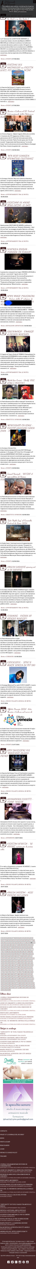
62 (23, 947)
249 (23, 988)
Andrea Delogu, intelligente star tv (18, 1232)
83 (15, 952)
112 (2, 958)
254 (6, 990)
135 (9, 963)
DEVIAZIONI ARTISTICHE (15, 326)
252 (33, 988)
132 (31, 961)
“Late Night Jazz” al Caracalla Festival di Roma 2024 (19, 522)
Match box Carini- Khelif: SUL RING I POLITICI (20, 381)
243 (2, 988)
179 (22, 972)
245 (9, 988)
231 (30, 983)
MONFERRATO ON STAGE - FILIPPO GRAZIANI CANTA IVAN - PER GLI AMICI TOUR (17, 428)
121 (30, 958)
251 (30, 988)
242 (33, 985)
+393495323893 (13, 1243)
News (3, 59)
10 (19, 938)
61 (20, 947)
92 (7, 954)
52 (29, 945)
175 (9, 972)
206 (12, 979)
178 (19, 972)
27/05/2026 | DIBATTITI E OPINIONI (10, 1047)
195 (9, 976)
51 (27, 945)
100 (29, 954)
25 (25, 940)
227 (16, 983)
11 (22, 938)
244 (6, 988)
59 (15, 947)
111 (31, 956)
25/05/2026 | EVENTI (6, 1055)
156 (12, 967)
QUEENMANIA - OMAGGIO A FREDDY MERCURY (20, 333)
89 (31, 952)
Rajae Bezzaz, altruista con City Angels (15, 1053)
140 (25, 963)
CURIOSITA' (10, 656)
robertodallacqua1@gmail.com (26, 1243)
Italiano (3, 1156)
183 (2, 974)
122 (33, 958)
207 (16, 979)
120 (27, 958)
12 (24, 938)
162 (31, 967)
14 (29, 938)
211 (29, 979)
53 (32, 945)
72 (18, 949)
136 (12, 963)
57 (10, 947)
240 (26, 985)
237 (16, 985)
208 (19, 979)
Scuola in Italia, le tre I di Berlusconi (15, 1045)
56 (7, 947)
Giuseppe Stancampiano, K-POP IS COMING (15, 1042)
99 (26, 954)
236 (12, 985)
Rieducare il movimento (18, 1013)
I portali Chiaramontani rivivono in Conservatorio (18, 1165)
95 (15, 954)
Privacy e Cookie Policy (8, 1152)
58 (13, 947)
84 (18, 952)
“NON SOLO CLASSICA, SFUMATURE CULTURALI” (20, 157)
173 (2, 972)
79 (4, 952)
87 (26, 952)
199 (22, 976)
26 (28, 940)
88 (29, 952)
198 (18, 976)
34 (15, 943)
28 (33, 940)
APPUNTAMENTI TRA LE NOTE (17, 194)
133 (2, 963)
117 (17, 958)
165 (9, 970)
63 (26, 947)
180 (26, 972)
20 (12, 940)
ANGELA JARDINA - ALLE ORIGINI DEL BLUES (20, 894)
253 (2, 990)
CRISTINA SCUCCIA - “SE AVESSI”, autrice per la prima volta (16, 846)
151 (29, 965)
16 (1, 940)
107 (18, 956)
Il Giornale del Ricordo (8, 1241)
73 (21, 949)
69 (10, 949)
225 (9, 983)
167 (15, 970)
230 (26, 983)
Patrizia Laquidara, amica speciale (13, 1038)
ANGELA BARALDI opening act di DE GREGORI (21, 568)
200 (25, 976)
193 (2, 976)
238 (19, 985)
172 (31, 970)
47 (16, 945)
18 (7, 940)
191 (28, 974)
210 (26, 979)
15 (32, 938)
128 (18, 961)
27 (31, 940)
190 (25, 974)
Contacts (3, 1131)
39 (29, 943)
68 (7, 949)
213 (2, 981)
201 (28, 976)
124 (5, 961)
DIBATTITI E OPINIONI (14, 419)
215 (9, 981)
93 (10, 954)
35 (18, 943)
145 (9, 965)
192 (31, 974)
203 (2, 979)
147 (16, 965)
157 (15, 967)
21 (14, 940)
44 (7, 945)
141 (28, 963)
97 (20, 954)
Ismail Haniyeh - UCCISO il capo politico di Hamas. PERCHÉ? (16, 476)
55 (4, 947)
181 (29, 972)
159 (22, 967)
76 (29, 949)
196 (12, 976)
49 (21, 945)
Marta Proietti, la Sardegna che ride (14, 1049)
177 (16, 972)
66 (2, 949)
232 (33, 983)
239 (23, 985)
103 (5, 956)
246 (13, 988)
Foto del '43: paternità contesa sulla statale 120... (18, 1190)
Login (2, 1149)
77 (32, 949)
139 (22, 963)
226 (12, 983)
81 (10, 952)
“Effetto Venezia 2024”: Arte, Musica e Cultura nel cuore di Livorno (16, 712)
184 (5, 974)
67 (4, 949)
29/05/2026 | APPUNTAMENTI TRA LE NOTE (13, 1035)
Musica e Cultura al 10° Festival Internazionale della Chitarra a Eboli (17, 114)
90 (2, 954)
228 (19, 983)
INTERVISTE (10, 838)
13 (27, 938)
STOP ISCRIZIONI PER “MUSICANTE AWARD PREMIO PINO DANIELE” (15, 753)
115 (11, 958)
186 (12, 974)
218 (18, 981)
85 (21, 952)
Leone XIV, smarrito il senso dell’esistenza (18, 1004)
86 (23, 952)
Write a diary (5, 1142)
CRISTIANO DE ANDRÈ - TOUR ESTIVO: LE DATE (19, 204)
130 (25, 961)
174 (5, 972)
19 (9, 940)
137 (15, 963)
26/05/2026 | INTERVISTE (7, 1051)
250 (27, 988)
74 (24, 949)
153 (2, 967)
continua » (3, 55)
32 (10, 943)
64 (29, 947)
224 (6, 983)
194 (5, 976)
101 (32, 954)
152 (32, 965)
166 (12, 970)
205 (9, 979)
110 (28, 956)
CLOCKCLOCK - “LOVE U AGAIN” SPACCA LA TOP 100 (21, 663)
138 (18, 963)
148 (19, 965)
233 (2, 985)
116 (14, 958)
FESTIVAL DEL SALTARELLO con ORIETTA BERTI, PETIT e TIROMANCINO (16, 67)
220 (25, 981)
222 (32, 981)
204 (6, 979)
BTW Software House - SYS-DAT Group (14, 1255)
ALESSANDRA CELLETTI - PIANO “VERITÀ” (20, 800)
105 (12, 956)
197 (15, 976)
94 (12, 954)
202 (32, 976)
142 (31, 963)
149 (22, 965)
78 (2, 952)
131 (28, 961)
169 (22, 970)
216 (12, 981)
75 (26, 949)
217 (15, 981)
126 (12, 961)
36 (20, 943)
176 (12, 972)
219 (22, 981)
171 (28, 970)
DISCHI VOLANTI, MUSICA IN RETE (18, 701)
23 (20, 940)
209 (23, 979)
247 (16, 988)
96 (18, 954)
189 (22, 974)
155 (9, 967)
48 (19, 945)
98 (23, 954)
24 (22, 940)
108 (22, 956)
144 (5, 965)
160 (25, 967)
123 (2, 961)
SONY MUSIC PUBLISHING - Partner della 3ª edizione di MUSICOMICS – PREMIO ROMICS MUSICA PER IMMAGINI (17, 300)
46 (13, 945)
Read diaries (4, 1145)
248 (20, 988)
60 (18, 947)
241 (30, 985)
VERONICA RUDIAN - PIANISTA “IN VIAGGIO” (19, 250)
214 (5, 981)
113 (5, 958)
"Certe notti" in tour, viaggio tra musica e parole (18, 1206)
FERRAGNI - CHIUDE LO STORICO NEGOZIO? (19, 617)
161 (28, 967)
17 (4, 940)
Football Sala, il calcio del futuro (18, 1195)
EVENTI (8, 59)
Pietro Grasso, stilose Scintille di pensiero (18, 1017)
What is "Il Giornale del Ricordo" (12, 1134)
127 (15, 961)
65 (31, 947)
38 (26, 943)
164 (5, 970)
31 (7, 943)
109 (25, 956)
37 (23, 943)
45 (10, 945)
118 (20, 958)
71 (15, 949)
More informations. (20, 11)
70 (13, 949)
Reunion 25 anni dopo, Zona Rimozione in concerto (18, 1176)
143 (2, 965)
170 (25, 970)
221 (28, 981)
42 (2, 945)
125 (9, 961)
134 (5, 963)
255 (9, 990)
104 (9, 956)
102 (2, 956)
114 (8, 958)
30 (4, 943)
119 (24, 958)
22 (17, 940)
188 (18, 974)
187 (15, 974)
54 (2, 947)
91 (4, 954)
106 (15, 956)
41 (34, 943)
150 (26, 965)
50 (24, 945)
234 (6, 985)
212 (32, 979)
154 (5, 967)
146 (12, 965)
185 (9, 974)
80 (7, 952)
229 (23, 983)
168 (18, 970)
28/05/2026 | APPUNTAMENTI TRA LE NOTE (13, 1039)
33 (12, 943)
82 (12, 952)
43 (4, 945)
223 (2, 983)
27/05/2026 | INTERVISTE (7, 1043)
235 (9, 985)
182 (32, 972)
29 (2, 943)
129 (22, 961)
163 (2, 970)
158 (18, 967)
